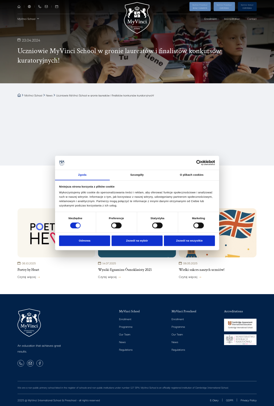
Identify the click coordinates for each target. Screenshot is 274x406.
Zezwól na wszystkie (189, 240)
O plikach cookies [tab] (191, 174)
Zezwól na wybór (137, 240)
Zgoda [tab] (82, 174)
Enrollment (210, 18)
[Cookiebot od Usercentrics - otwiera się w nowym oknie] (199, 163)
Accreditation (232, 18)
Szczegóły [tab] (137, 174)
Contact (252, 18)
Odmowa (84, 240)
